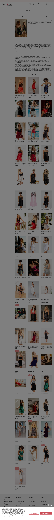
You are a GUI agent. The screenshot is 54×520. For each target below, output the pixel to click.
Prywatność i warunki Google (16, 513)
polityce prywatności (6, 512)
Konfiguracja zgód (34, 513)
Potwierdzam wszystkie (46, 513)
